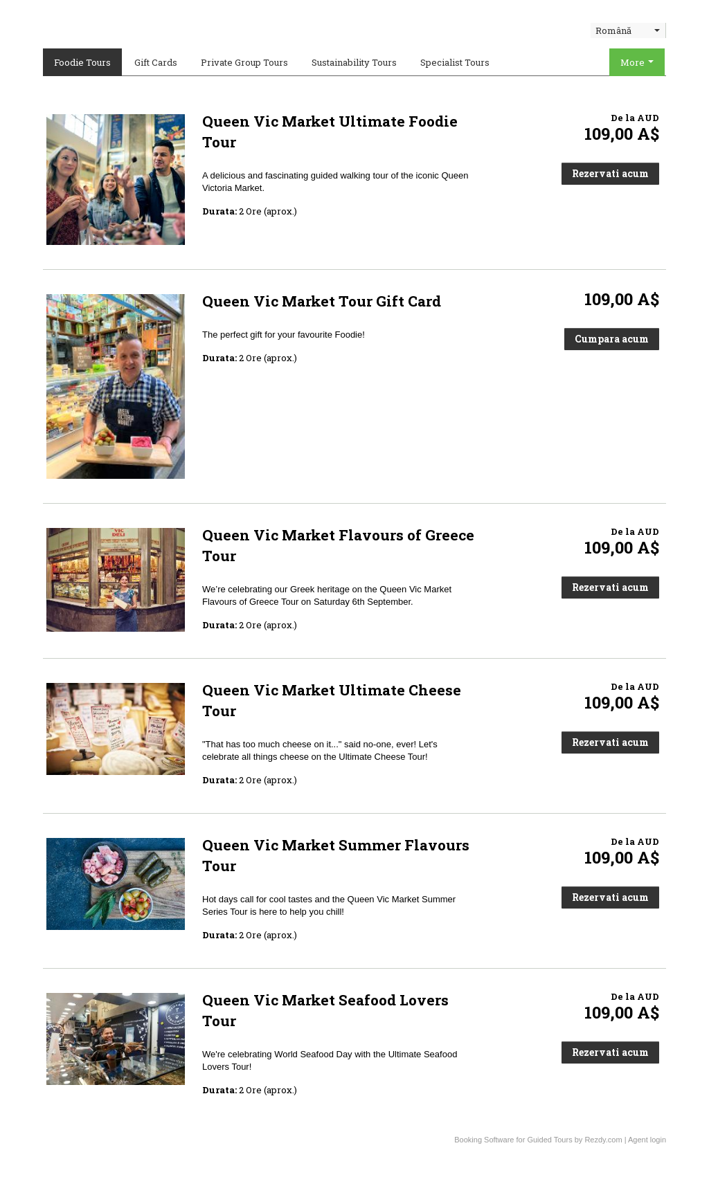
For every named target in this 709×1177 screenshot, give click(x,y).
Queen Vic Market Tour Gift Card (321, 301)
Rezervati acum (610, 173)
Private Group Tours (244, 62)
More (637, 62)
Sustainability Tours (354, 62)
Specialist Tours (455, 62)
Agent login (647, 1139)
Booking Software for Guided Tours (514, 1139)
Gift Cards (155, 62)
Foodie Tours (82, 62)
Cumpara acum (612, 338)
